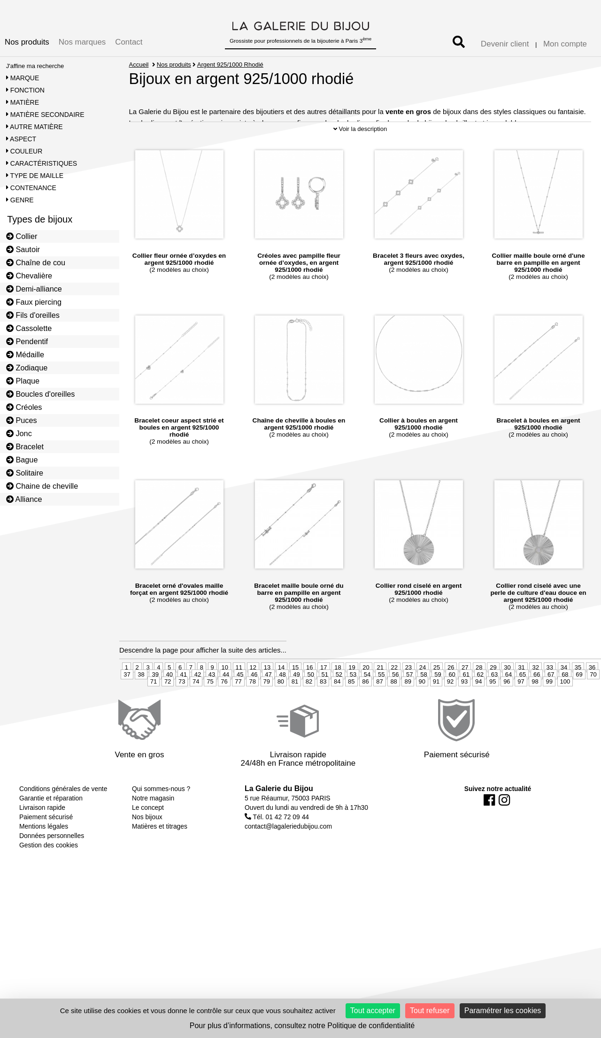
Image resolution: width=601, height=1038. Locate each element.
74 (196, 710)
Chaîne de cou (35, 262)
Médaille (25, 354)
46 (254, 703)
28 (479, 696)
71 (153, 710)
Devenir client (505, 43)
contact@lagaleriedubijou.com (288, 855)
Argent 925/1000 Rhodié (231, 64)
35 (578, 696)
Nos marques (82, 42)
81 (295, 710)
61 (465, 703)
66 (536, 703)
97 (520, 710)
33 (550, 696)
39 (155, 703)
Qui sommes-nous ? (161, 817)
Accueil (139, 64)
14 (281, 696)
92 (450, 710)
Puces (21, 420)
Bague (22, 459)
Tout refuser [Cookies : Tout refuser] (429, 1011)
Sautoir (23, 249)
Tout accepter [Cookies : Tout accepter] (372, 1011)
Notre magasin (153, 826)
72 (167, 710)
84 (337, 710)
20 (365, 696)
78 (252, 710)
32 (535, 696)
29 (493, 696)
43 (211, 703)
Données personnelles (51, 864)
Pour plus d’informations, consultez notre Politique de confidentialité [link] (302, 1026)
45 (240, 703)
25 (436, 696)
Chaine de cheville (42, 486)
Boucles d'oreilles (40, 394)
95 (492, 710)
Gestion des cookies (48, 873)
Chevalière (29, 275)
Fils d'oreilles (33, 315)
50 (310, 703)
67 (550, 703)
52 (339, 703)
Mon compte (565, 43)
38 (141, 703)
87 (379, 710)
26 (450, 696)
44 (226, 703)
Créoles (24, 407)
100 (565, 710)
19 (351, 696)
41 (183, 703)
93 (464, 710)
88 (393, 710)
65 (522, 703)
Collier (22, 236)
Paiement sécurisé (46, 845)
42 (197, 703)
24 (422, 696)
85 (351, 710)
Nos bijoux (147, 845)
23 (408, 696)
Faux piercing (34, 302)
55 (381, 703)
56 (395, 703)
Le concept (148, 836)
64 (508, 703)
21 (380, 696)
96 (506, 710)
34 (564, 696)
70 (593, 703)
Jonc (19, 433)
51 (325, 703)
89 (407, 710)
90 (422, 710)
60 (451, 703)
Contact (128, 42)
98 (535, 710)
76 (224, 710)
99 (549, 710)
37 (126, 703)
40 (169, 703)
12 (253, 696)
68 (565, 703)
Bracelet (25, 446)
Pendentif (27, 341)
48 (282, 703)
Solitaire (24, 473)
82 (309, 710)
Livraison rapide (42, 836)
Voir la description (360, 157)
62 (480, 703)
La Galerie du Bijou (279, 817)
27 (465, 696)
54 (367, 703)
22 (394, 696)
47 (268, 703)
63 (494, 703)
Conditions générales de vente (63, 817)
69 (579, 703)
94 (478, 710)
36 (592, 696)
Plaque (22, 381)
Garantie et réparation (51, 826)
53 (353, 703)
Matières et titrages (159, 855)
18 (337, 696)
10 (224, 696)
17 (323, 696)
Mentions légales (43, 855)
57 (409, 703)
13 (267, 696)
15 (295, 696)
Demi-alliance (34, 288)
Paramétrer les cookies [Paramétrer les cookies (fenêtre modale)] (502, 1011)
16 (309, 696)
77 (238, 710)
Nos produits (27, 42)
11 (239, 696)
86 (365, 710)
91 (436, 710)
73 (181, 710)
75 (210, 710)
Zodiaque (27, 367)
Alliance (24, 499)
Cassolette (29, 328)
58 (423, 703)
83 (323, 710)
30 (507, 696)
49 (296, 703)
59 (437, 703)
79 (266, 710)
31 (521, 696)
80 (280, 710)
